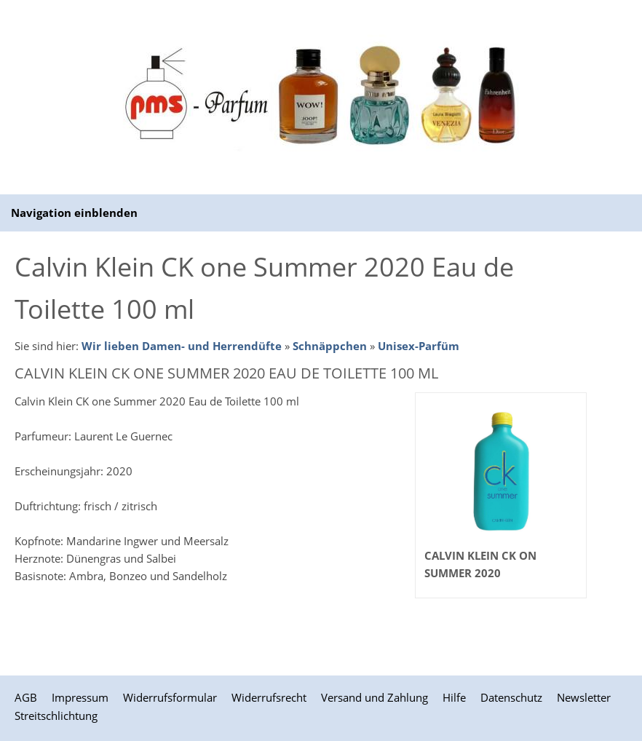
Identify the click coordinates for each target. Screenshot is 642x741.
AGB (26, 697)
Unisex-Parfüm (418, 345)
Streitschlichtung (56, 715)
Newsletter (584, 697)
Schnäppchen (330, 345)
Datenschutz (511, 697)
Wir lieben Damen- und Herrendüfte (182, 345)
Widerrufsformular (170, 697)
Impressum (80, 697)
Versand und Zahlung (374, 697)
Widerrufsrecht (268, 697)
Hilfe (454, 697)
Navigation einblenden (74, 212)
